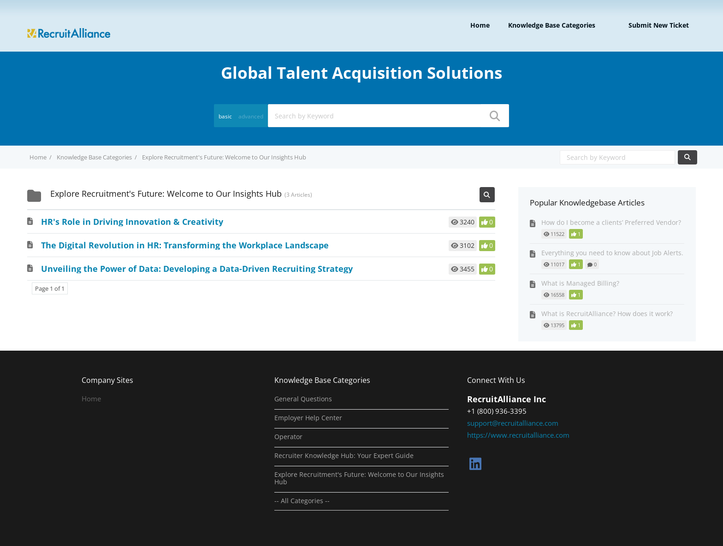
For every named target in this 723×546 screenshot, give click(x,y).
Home (480, 25)
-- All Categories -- (302, 501)
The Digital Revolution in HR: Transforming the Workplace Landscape (185, 245)
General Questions (303, 399)
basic (225, 116)
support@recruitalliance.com (512, 423)
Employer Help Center (308, 418)
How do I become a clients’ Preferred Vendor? (611, 222)
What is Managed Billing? (580, 283)
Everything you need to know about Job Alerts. (612, 252)
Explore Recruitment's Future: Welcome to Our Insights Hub (359, 478)
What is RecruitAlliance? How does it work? (607, 313)
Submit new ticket (658, 25)
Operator (288, 436)
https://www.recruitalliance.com (518, 435)
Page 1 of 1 (50, 288)
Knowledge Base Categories (551, 25)
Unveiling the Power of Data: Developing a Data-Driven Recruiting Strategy (197, 268)
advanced (250, 116)
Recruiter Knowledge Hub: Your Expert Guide (344, 455)
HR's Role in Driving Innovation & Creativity (132, 221)
